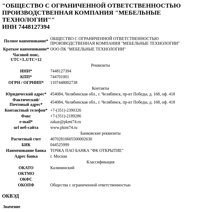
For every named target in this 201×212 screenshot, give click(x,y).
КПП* (26, 77)
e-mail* (26, 121)
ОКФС (26, 179)
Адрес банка (26, 156)
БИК (26, 144)
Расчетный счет (26, 139)
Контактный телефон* (26, 110)
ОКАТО (26, 167)
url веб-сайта (26, 127)
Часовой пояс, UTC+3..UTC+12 (26, 57)
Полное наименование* (26, 41)
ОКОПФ (26, 185)
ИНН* (26, 71)
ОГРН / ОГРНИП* (26, 82)
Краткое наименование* (26, 49)
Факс (26, 116)
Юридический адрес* (26, 94)
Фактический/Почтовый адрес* (25, 102)
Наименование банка (26, 150)
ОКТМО (26, 173)
